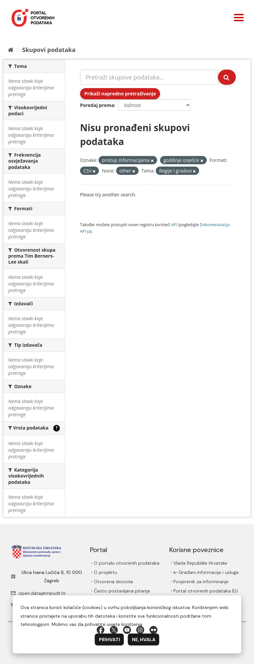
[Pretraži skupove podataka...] (149, 77)
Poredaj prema (97, 105)
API (174, 224)
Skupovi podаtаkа (48, 50)
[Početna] (11, 50)
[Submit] (227, 77)
